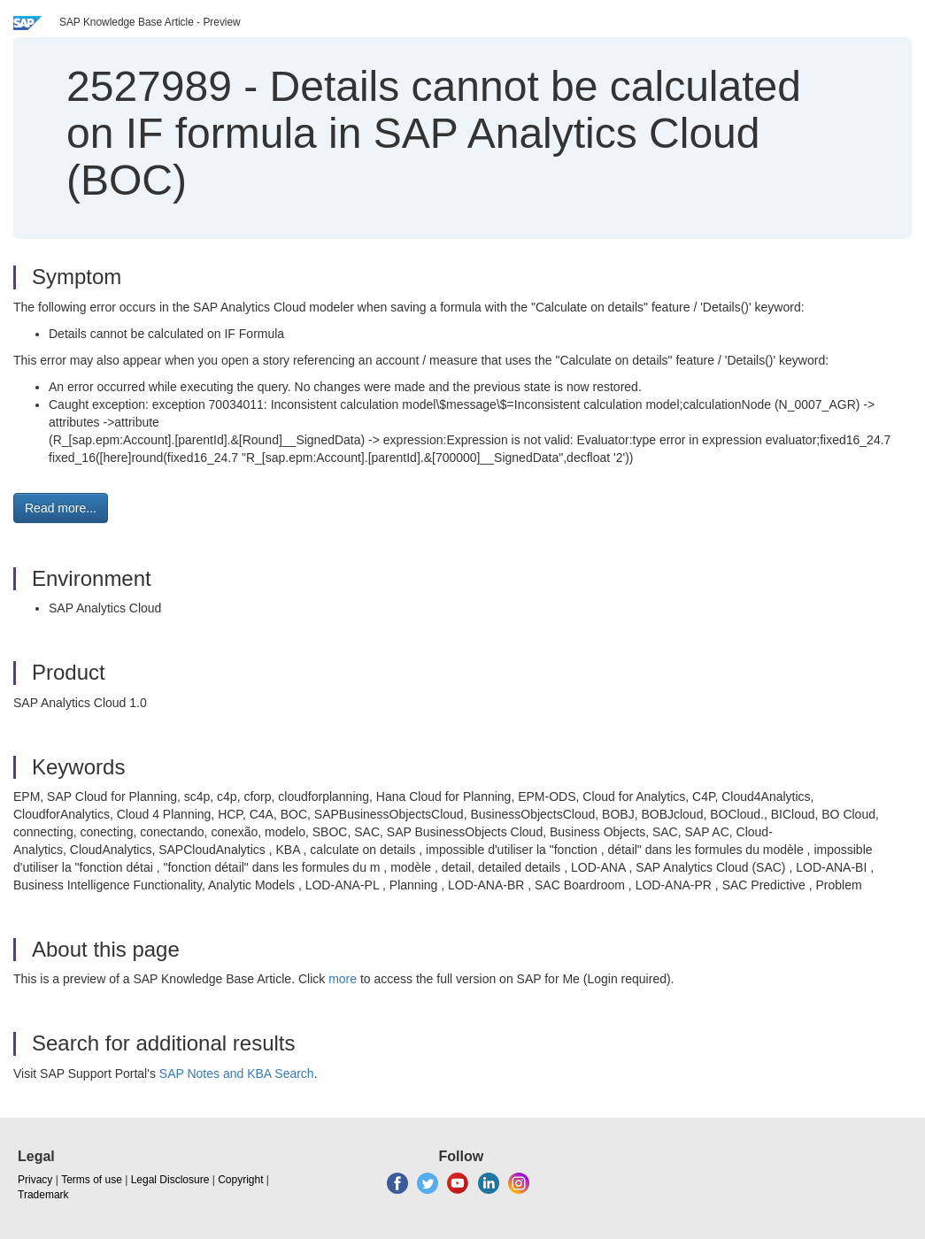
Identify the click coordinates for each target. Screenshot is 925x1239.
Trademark (43, 1195)
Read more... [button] (60, 508)
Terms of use (91, 1180)
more (342, 979)
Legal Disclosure (170, 1180)
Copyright (240, 1180)
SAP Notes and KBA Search (236, 1073)
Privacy (35, 1180)
